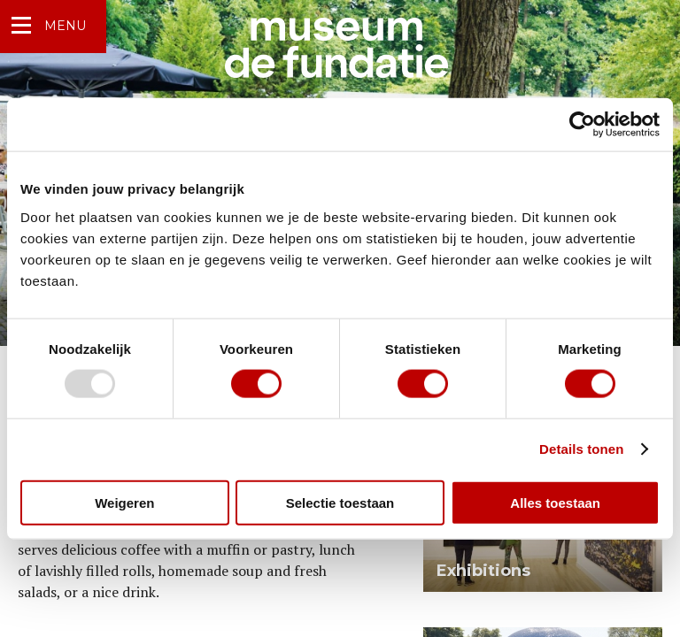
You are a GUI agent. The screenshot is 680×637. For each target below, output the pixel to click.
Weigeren (124, 502)
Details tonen (581, 449)
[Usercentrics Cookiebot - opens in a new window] (582, 124)
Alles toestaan (555, 502)
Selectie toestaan (340, 502)
